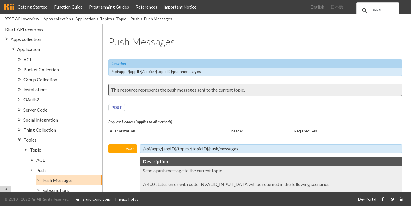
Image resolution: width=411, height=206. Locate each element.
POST (117, 107)
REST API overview (21, 18)
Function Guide (68, 6)
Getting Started (32, 6)
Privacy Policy (126, 199)
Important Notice (180, 6)
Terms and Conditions (92, 199)
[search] (377, 10)
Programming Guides (109, 6)
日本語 (337, 6)
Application (85, 18)
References (146, 6)
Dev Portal (367, 199)
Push (135, 18)
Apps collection (57, 18)
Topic (121, 18)
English (317, 6)
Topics (106, 18)
